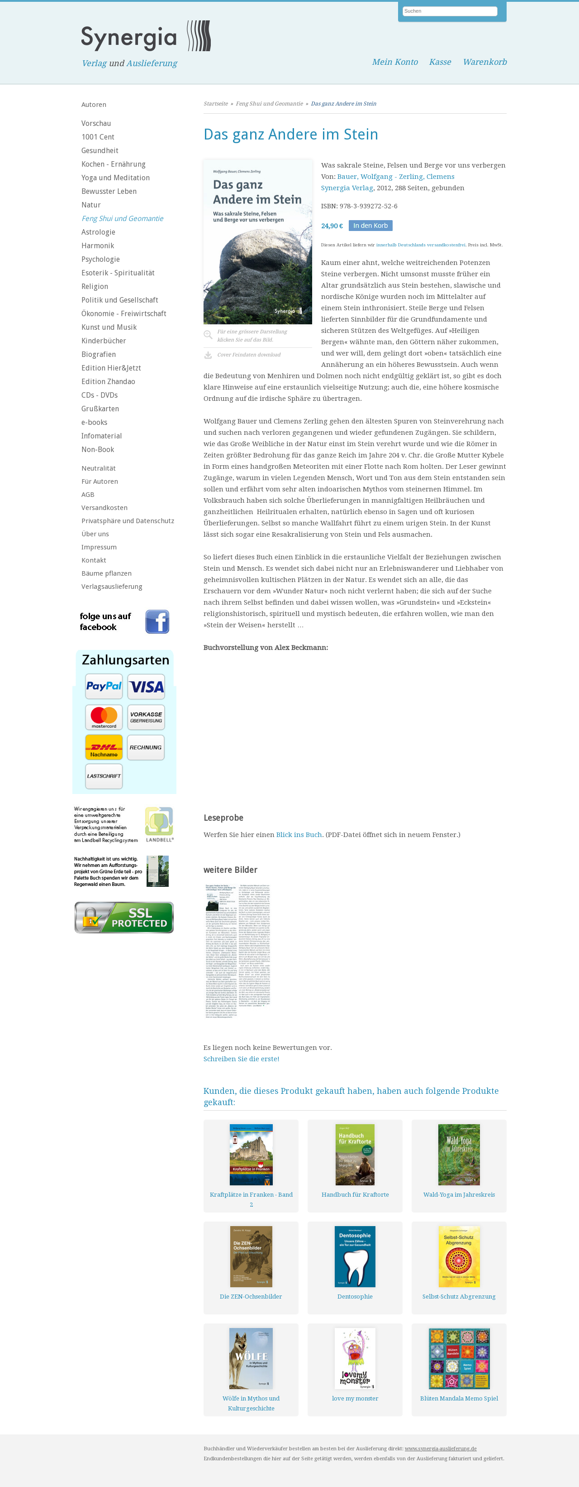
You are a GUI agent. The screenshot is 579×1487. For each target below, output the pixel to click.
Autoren (93, 105)
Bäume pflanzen (106, 573)
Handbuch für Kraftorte (355, 1194)
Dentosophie (355, 1296)
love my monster (355, 1398)
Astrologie (98, 232)
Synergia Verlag (347, 188)
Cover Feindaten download (248, 355)
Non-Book (97, 449)
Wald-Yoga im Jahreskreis (459, 1194)
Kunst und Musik (109, 327)
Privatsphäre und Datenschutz (127, 521)
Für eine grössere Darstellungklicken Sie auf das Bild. (252, 336)
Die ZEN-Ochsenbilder (251, 1296)
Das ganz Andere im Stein (343, 104)
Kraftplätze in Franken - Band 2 (251, 1199)
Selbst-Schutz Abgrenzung (459, 1296)
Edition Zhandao (108, 381)
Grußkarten (100, 408)
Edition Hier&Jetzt (111, 368)
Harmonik (97, 245)
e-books (94, 422)
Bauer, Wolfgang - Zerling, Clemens (396, 177)
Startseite (216, 104)
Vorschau (96, 123)
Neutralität (98, 468)
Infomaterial (101, 436)
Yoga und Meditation (115, 177)
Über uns (95, 534)
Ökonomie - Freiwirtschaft (123, 313)
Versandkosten (104, 508)
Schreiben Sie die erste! (242, 1059)
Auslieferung (151, 63)
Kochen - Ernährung (113, 164)
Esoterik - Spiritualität (118, 273)
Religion (94, 286)
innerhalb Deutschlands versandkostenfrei (420, 244)
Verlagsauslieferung (111, 586)
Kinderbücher (103, 341)
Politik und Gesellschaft (119, 300)
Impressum (99, 547)
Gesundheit (100, 150)
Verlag (93, 63)
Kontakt (93, 560)
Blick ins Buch (299, 835)
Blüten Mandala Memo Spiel (459, 1398)
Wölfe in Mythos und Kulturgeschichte (251, 1403)
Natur (91, 205)
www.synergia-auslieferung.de (441, 1449)
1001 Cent (97, 137)
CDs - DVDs (99, 395)
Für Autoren (99, 481)
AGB (88, 495)
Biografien (98, 354)
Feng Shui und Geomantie (122, 218)
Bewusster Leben (109, 191)
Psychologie (100, 259)
